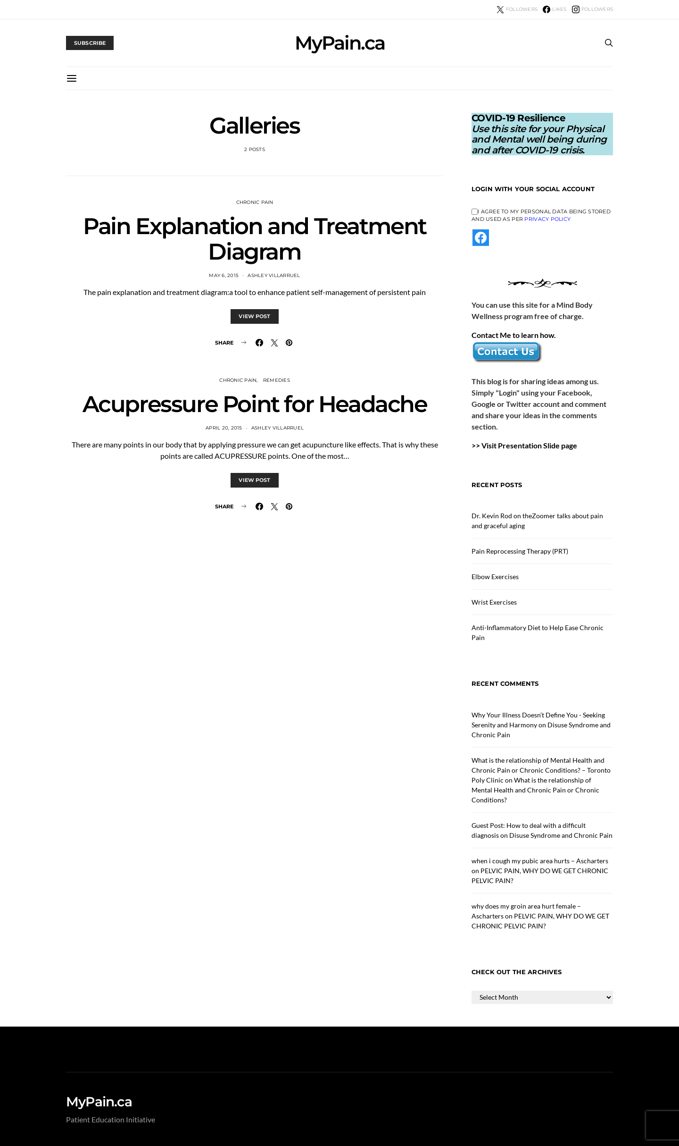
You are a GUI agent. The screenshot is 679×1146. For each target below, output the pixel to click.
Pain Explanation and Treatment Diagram (254, 238)
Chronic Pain (254, 202)
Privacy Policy (547, 219)
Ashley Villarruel (274, 275)
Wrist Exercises (494, 602)
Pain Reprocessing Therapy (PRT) (520, 551)
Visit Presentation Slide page (529, 445)
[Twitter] (517, 9)
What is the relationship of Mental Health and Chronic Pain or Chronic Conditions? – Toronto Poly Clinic (541, 770)
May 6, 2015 (224, 275)
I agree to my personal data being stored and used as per (541, 215)
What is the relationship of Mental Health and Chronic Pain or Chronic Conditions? (535, 790)
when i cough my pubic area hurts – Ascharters (540, 861)
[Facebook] (554, 9)
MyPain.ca (340, 43)
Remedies (276, 380)
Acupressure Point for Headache (255, 404)
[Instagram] (592, 9)
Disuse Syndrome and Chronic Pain (561, 835)
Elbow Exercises (495, 577)
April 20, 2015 (224, 428)
